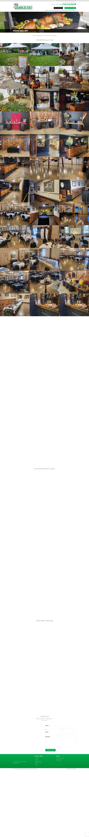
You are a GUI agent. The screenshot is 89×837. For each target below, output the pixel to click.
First (46, 756)
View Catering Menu (58, 8)
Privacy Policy (30, 795)
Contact (74, 10)
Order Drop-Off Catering (70, 8)
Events (50, 10)
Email (47, 759)
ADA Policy (35, 795)
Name (47, 752)
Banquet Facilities (63, 10)
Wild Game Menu (56, 10)
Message (47, 763)
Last (62, 756)
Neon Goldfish (73, 795)
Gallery (69, 10)
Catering (46, 10)
